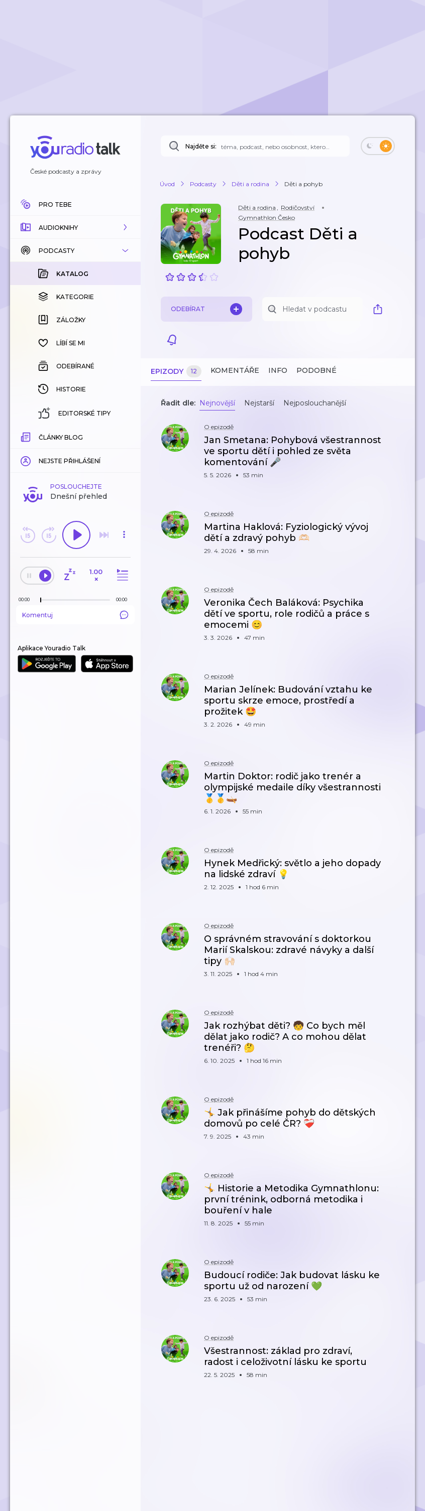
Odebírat (206, 309)
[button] (75, 227)
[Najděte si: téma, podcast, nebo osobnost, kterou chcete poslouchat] (255, 146)
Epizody (176, 371)
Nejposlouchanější (314, 402)
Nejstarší (259, 402)
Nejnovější (217, 402)
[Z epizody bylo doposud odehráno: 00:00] (27, 599)
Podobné (316, 370)
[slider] (40, 600)
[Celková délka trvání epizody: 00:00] (124, 599)
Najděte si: (201, 146)
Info (277, 370)
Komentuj (75, 614)
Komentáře (234, 370)
